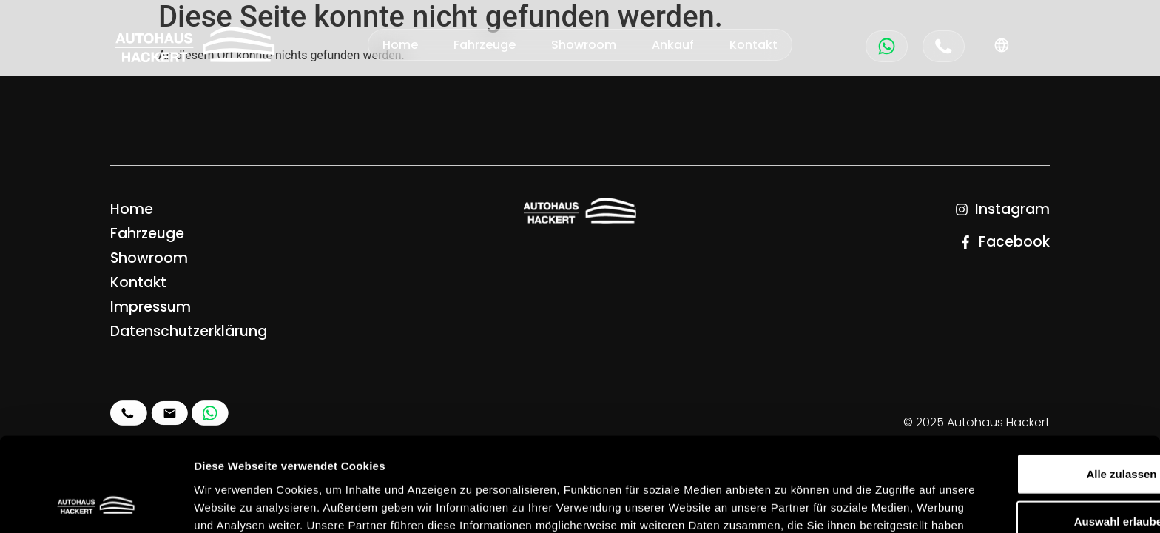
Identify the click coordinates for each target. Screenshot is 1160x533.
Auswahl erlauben (1036, 434)
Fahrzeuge (484, 44)
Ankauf (673, 44)
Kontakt (753, 44)
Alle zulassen (1036, 387)
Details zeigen (786, 503)
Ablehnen (1036, 481)
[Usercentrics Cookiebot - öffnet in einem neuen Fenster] (96, 504)
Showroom (583, 44)
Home (400, 44)
